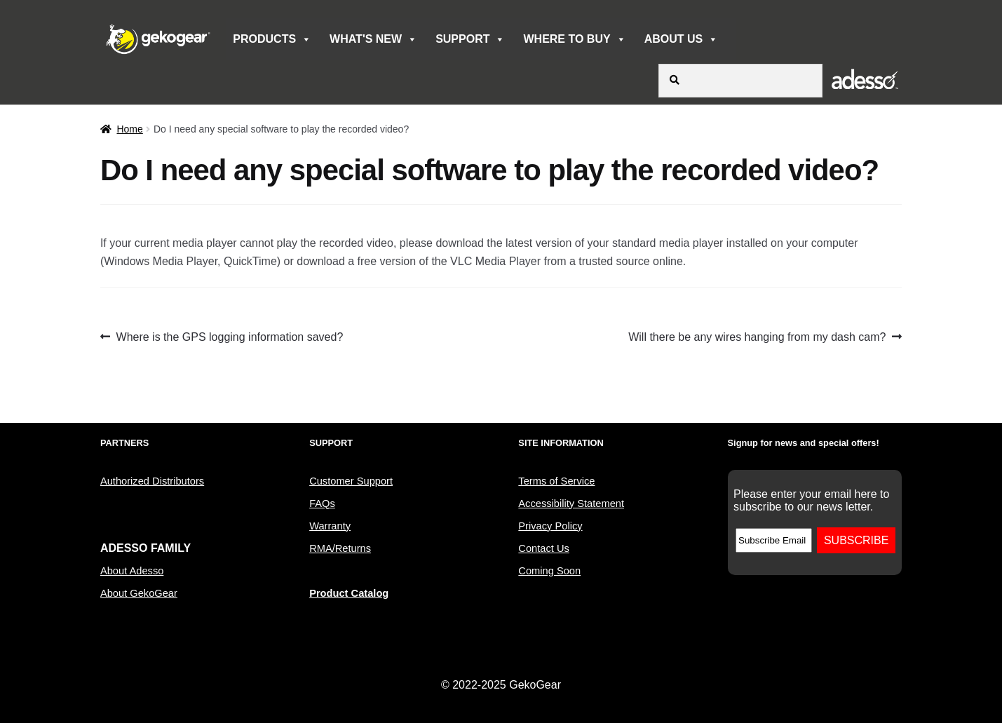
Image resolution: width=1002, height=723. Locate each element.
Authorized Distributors (152, 481)
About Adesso (131, 570)
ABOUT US (681, 39)
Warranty (330, 526)
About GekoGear (138, 593)
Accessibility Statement (571, 503)
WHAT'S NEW (373, 39)
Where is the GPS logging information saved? (230, 337)
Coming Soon (549, 570)
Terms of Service (556, 481)
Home (129, 129)
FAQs (322, 503)
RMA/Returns (340, 548)
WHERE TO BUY (574, 39)
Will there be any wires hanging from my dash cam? (757, 337)
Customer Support (351, 481)
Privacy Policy (550, 526)
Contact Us (543, 548)
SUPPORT (470, 39)
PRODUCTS (272, 39)
